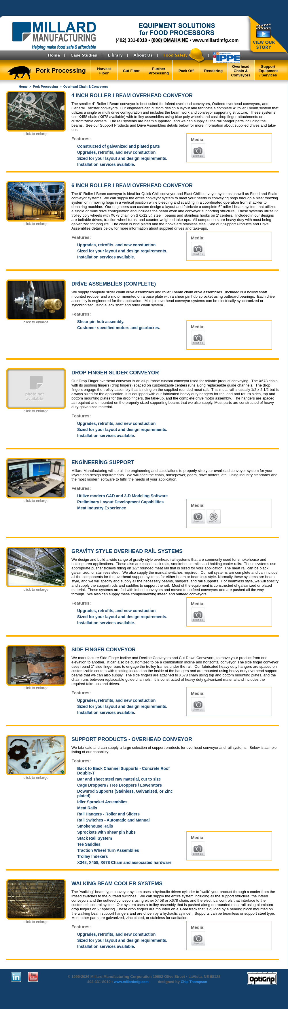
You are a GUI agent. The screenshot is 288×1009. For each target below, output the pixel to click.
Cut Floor (131, 71)
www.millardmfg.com (215, 40)
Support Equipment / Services (268, 70)
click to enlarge (36, 134)
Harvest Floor (104, 71)
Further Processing (159, 71)
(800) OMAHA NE (169, 40)
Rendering (213, 71)
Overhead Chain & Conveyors (240, 70)
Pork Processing (45, 86)
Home (23, 86)
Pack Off (186, 71)
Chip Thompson (194, 982)
